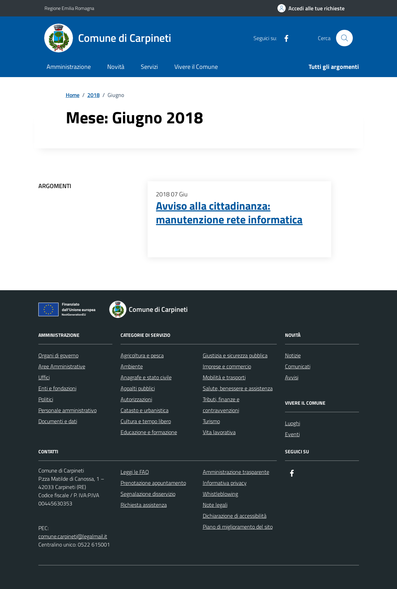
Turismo (211, 421)
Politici (45, 399)
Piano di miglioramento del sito (238, 527)
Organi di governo (58, 355)
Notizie (293, 355)
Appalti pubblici (138, 388)
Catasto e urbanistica (145, 410)
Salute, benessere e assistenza (238, 388)
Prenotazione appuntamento (153, 483)
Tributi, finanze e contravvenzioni (221, 404)
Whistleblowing (220, 494)
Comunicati (297, 366)
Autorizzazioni (136, 399)
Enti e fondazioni (57, 388)
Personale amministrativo (67, 410)
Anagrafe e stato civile (146, 377)
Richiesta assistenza (144, 505)
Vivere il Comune (196, 66)
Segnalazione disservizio (148, 494)
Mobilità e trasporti (224, 377)
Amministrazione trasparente (236, 472)
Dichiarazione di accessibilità (234, 516)
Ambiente (132, 366)
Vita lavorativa (219, 432)
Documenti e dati (57, 421)
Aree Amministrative (61, 366)
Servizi (149, 66)
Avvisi (291, 377)
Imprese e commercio (227, 366)
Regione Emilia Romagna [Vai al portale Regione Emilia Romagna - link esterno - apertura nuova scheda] (69, 8)
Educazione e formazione (149, 432)
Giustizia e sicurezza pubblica (235, 355)
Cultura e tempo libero (146, 421)
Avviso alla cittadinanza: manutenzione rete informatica (229, 212)
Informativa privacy (225, 483)
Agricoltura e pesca (142, 355)
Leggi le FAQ (135, 472)
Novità (115, 66)
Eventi (292, 434)
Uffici (44, 377)
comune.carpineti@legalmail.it (72, 536)
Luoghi (292, 423)
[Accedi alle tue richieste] (311, 8)
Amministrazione (69, 66)
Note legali (215, 505)
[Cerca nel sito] (344, 38)
